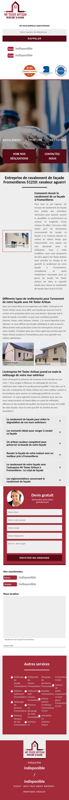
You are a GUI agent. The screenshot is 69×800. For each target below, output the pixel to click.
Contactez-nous (52, 156)
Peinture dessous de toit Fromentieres (18, 720)
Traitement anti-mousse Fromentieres (32, 695)
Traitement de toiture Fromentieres (32, 682)
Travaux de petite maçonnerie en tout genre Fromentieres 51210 (59, 695)
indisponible (23, 48)
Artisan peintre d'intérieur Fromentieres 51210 (45, 704)
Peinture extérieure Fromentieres (18, 693)
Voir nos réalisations (19, 156)
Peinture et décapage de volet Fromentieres (32, 711)
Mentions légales (34, 792)
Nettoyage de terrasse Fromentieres (18, 706)
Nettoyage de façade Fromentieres (18, 682)
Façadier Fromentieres (45, 692)
